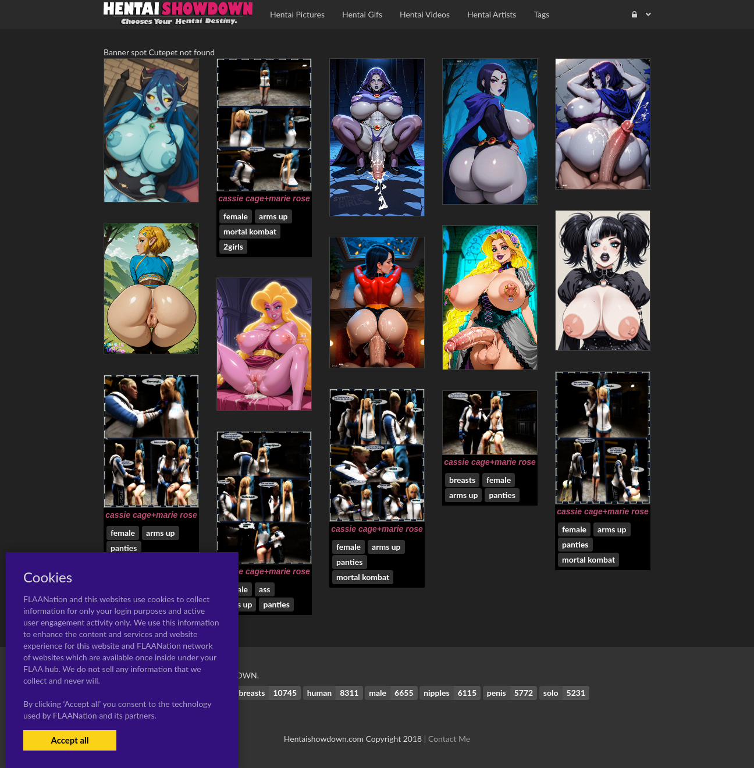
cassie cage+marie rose (264, 198)
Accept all (69, 740)
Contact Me (449, 739)
